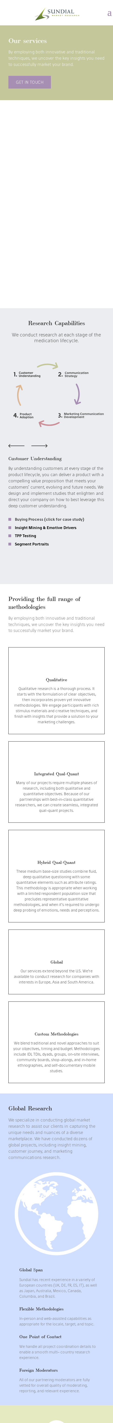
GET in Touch (29, 82)
